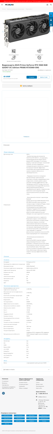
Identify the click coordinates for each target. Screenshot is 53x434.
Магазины (4, 383)
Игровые (44, 421)
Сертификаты (5, 385)
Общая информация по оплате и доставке (26, 379)
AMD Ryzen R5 (7, 421)
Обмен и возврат (23, 388)
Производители (40, 386)
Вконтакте (3, 393)
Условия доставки (23, 384)
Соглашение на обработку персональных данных (8, 387)
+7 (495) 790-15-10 (43, 393)
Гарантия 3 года (39, 61)
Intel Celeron (7, 415)
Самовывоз (22, 386)
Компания (5, 379)
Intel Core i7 (19, 418)
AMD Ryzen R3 (44, 418)
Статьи (37, 382)
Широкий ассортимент (14, 54)
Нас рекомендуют (39, 54)
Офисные (7, 423)
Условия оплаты (23, 382)
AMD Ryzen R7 (19, 421)
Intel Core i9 (32, 418)
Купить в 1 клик (43, 77)
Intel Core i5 (7, 418)
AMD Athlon (32, 415)
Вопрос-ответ (39, 384)
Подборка (31, 421)
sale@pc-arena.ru (42, 396)
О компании (5, 381)
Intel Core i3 (44, 415)
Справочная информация (40, 379)
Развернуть (26, 136)
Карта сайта (39, 388)
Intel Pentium (19, 415)
